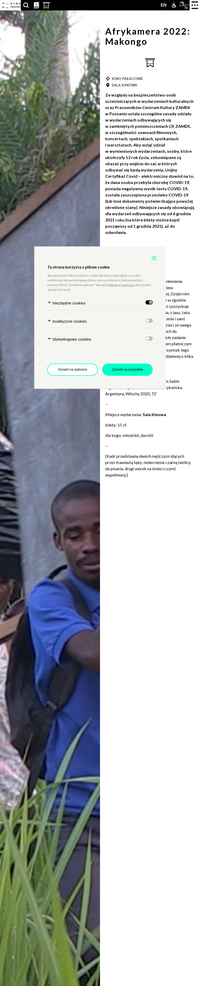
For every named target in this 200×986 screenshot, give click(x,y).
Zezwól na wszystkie (127, 369)
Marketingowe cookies (69, 338)
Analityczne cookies (67, 321)
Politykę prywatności (121, 285)
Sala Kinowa (155, 414)
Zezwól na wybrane (72, 369)
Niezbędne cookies (66, 302)
